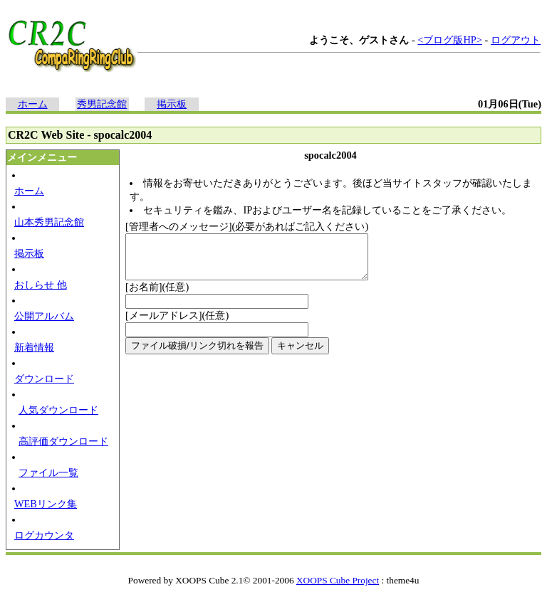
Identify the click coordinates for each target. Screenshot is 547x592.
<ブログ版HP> (449, 40)
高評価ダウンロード (63, 441)
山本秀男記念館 (49, 222)
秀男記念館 (102, 104)
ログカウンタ (44, 535)
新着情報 (34, 347)
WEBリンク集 (45, 503)
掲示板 (172, 104)
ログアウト (516, 40)
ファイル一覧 (48, 472)
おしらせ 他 (40, 284)
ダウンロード (44, 378)
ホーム (33, 104)
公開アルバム (44, 316)
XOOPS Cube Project (337, 580)
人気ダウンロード (58, 410)
